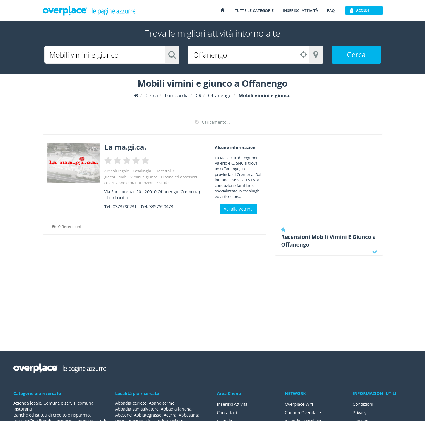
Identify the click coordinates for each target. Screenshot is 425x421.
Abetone (123, 415)
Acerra (170, 415)
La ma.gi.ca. (125, 147)
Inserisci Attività (232, 404)
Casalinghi (142, 171)
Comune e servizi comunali (69, 403)
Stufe (164, 182)
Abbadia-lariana (176, 409)
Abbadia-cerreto (130, 403)
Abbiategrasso (148, 415)
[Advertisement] (329, 180)
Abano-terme (161, 403)
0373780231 (125, 206)
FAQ (331, 10)
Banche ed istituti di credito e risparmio (51, 415)
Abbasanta (189, 415)
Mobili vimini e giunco (137, 176)
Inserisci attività (300, 10)
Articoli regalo (116, 171)
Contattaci (227, 412)
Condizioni (363, 404)
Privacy (360, 412)
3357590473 (161, 206)
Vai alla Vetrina (238, 209)
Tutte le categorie (254, 10)
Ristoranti (22, 409)
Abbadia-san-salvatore (136, 409)
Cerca (356, 54)
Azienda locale (27, 403)
